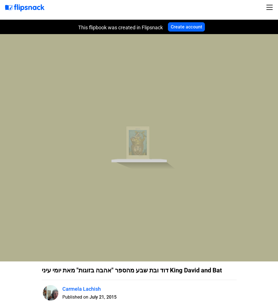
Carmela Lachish (81, 289)
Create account (186, 27)
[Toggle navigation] (270, 7)
